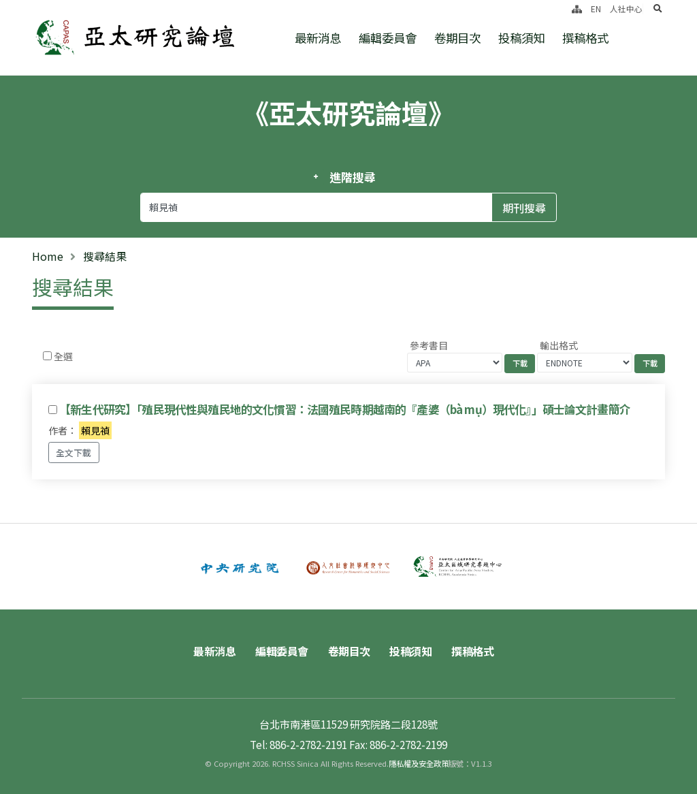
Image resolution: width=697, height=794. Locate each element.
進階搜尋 (352, 177)
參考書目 (429, 345)
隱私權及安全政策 (419, 763)
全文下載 (73, 452)
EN (596, 8)
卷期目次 (457, 37)
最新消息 (318, 37)
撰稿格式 (585, 37)
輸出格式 (559, 345)
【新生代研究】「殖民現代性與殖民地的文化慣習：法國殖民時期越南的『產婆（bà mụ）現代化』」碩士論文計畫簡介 (344, 409)
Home (47, 256)
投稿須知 (521, 37)
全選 (63, 356)
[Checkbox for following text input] (47, 355)
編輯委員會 (388, 37)
